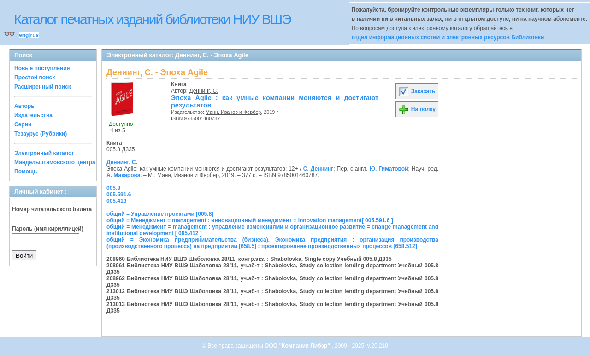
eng (24, 35)
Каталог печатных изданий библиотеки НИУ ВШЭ (152, 19)
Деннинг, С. (203, 91)
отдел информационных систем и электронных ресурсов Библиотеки (448, 37)
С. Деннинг (318, 169)
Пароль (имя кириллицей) (47, 228)
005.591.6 (118, 194)
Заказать (416, 91)
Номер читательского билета (52, 209)
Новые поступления (42, 68)
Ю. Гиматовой (389, 169)
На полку (417, 109)
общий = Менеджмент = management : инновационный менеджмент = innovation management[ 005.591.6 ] (249, 220)
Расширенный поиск (42, 86)
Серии (22, 124)
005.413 (116, 201)
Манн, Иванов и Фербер (233, 112)
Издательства (33, 115)
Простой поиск (34, 77)
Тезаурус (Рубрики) (40, 133)
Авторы (25, 106)
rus (34, 35)
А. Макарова (123, 175)
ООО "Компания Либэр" (298, 346)
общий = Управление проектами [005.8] (159, 214)
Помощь (25, 171)
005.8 (113, 188)
